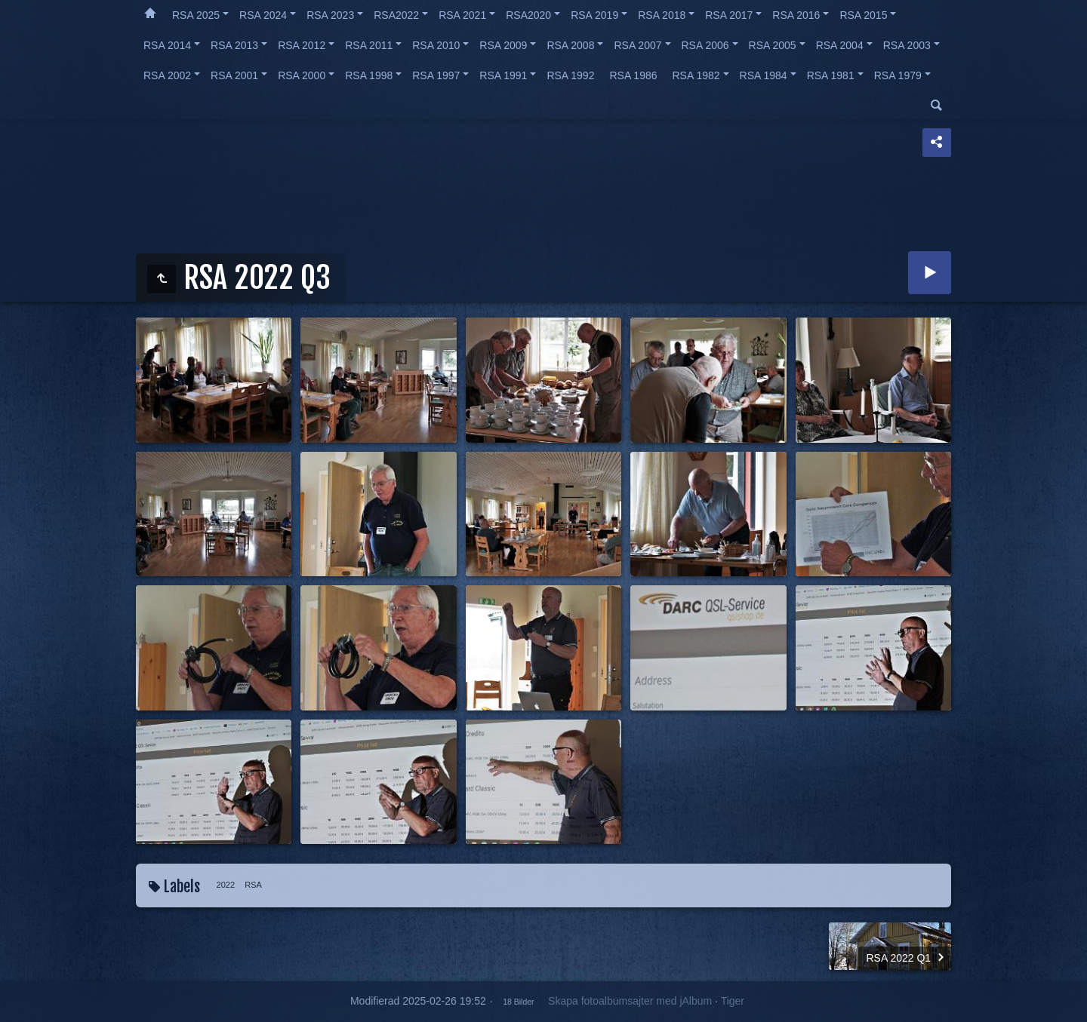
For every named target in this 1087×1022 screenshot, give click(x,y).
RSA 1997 (436, 75)
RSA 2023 (330, 15)
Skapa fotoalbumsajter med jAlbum (630, 1001)
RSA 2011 (369, 45)
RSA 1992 (570, 75)
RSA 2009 (503, 45)
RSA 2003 (907, 45)
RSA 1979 (898, 75)
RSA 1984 (763, 75)
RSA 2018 (661, 15)
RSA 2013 (234, 45)
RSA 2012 (301, 45)
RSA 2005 (772, 45)
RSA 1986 (633, 75)
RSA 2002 (167, 75)
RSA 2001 (234, 75)
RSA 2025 (196, 15)
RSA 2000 (301, 75)
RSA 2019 (594, 15)
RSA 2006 (705, 45)
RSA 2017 (729, 15)
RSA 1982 (696, 75)
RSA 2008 (570, 45)
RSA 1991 (503, 75)
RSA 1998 (369, 75)
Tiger (732, 1001)
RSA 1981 (831, 75)
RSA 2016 (796, 15)
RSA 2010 (436, 45)
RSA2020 (528, 15)
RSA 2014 (167, 45)
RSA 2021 (462, 15)
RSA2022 (396, 15)
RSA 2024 (263, 15)
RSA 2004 (840, 45)
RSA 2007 (637, 45)
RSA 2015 (863, 15)
